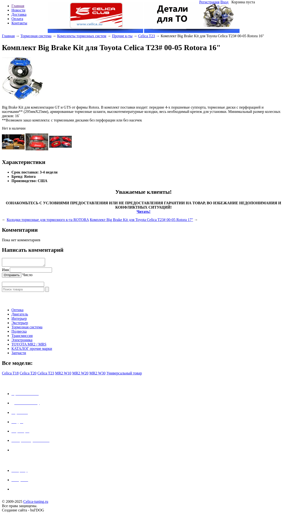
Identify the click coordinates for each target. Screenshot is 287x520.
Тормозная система (36, 36)
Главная (17, 6)
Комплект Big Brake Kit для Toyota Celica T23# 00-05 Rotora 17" (141, 220)
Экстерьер (19, 324)
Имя (5, 271)
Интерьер (19, 320)
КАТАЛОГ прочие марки (31, 350)
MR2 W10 (63, 375)
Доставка (18, 14)
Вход (224, 2)
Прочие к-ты (122, 36)
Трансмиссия (22, 337)
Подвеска (19, 333)
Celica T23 (146, 36)
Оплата (17, 19)
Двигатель (19, 316)
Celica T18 (10, 375)
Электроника (21, 341)
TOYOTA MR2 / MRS (28, 346)
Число (27, 276)
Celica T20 (28, 375)
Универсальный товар (124, 375)
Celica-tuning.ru (35, 503)
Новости (18, 10)
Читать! (143, 212)
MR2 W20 (80, 375)
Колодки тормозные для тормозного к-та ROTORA (48, 220)
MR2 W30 (97, 375)
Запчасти (18, 354)
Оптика (17, 311)
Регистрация (209, 2)
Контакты (19, 23)
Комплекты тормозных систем (81, 36)
